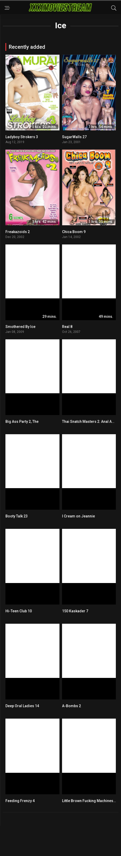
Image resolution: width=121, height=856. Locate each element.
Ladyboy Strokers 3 (21, 137)
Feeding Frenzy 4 (20, 801)
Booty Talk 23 (16, 516)
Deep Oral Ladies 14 (22, 706)
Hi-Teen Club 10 (18, 611)
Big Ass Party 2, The (22, 421)
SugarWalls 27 (74, 137)
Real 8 (67, 327)
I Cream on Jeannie (78, 516)
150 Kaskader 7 (75, 611)
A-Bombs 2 (71, 706)
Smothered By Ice (20, 327)
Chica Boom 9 (74, 232)
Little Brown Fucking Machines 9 (89, 801)
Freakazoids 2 (17, 232)
